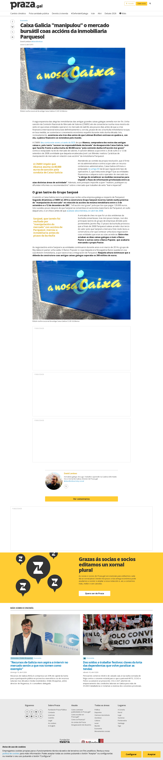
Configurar (131, 754)
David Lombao (25, 41)
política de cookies (10, 753)
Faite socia (142, 3)
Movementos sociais (102, 731)
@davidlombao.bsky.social (74, 481)
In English (51, 726)
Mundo (97, 726)
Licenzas (51, 715)
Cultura (97, 720)
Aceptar (152, 754)
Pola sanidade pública (39, 13)
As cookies (52, 723)
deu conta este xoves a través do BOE (58, 142)
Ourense (121, 718)
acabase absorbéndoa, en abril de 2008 (85, 210)
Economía (24, 20)
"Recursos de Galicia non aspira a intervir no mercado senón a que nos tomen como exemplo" (39, 665)
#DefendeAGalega (79, 13)
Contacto (51, 712)
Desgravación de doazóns (81, 725)
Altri (100, 13)
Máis (124, 13)
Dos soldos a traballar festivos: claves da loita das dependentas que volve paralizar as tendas (112, 665)
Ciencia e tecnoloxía (102, 715)
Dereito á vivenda (60, 13)
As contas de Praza (78, 722)
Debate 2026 (110, 13)
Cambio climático (18, 13)
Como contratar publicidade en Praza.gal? (81, 711)
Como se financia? (78, 719)
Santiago (121, 723)
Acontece (98, 718)
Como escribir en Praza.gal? (77, 715)
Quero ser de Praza (94, 593)
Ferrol (120, 712)
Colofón (51, 718)
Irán (93, 13)
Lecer (97, 723)
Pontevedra (122, 720)
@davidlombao (37, 41)
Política (97, 710)
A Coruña (121, 710)
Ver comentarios (81, 499)
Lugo (119, 715)
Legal (50, 720)
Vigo (119, 726)
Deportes (98, 712)
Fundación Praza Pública (57, 710)
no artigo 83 (94, 169)
